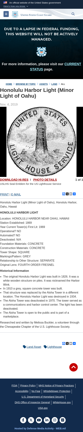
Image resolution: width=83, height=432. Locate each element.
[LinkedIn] (47, 420)
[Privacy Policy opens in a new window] (28, 385)
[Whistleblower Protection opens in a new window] (56, 391)
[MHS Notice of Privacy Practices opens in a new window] (56, 385)
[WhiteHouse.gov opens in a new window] (62, 402)
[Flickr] (63, 420)
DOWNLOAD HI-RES (14, 179)
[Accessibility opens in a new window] (22, 391)
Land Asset (31, 347)
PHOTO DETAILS (45, 179)
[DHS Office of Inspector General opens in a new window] (32, 402)
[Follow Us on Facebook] (23, 420)
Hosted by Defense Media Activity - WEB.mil (40, 428)
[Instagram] (55, 420)
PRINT (4, 194)
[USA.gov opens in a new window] (43, 408)
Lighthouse (52, 347)
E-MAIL (16, 194)
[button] (16, 6)
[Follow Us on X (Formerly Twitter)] (31, 420)
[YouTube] (39, 420)
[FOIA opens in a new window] (14, 385)
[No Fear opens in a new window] (36, 391)
